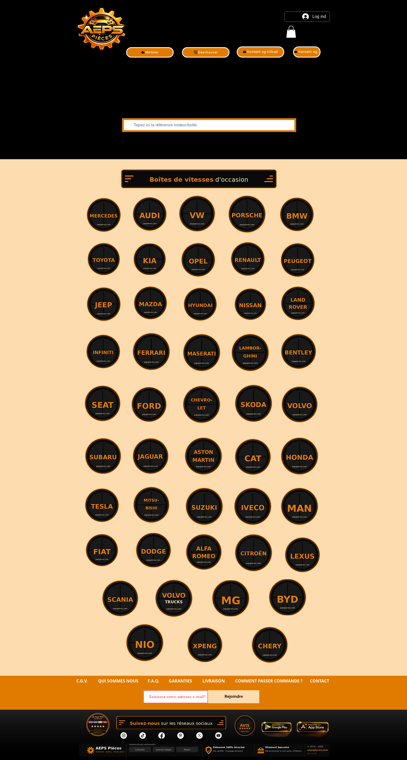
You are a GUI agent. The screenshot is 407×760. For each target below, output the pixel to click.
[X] (199, 735)
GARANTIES (180, 681)
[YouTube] (218, 735)
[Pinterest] (180, 735)
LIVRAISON (213, 681)
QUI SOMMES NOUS (118, 681)
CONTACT (319, 681)
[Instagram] (123, 735)
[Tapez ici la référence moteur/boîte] (208, 125)
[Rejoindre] (233, 696)
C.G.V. (82, 681)
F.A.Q (153, 681)
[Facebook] (161, 735)
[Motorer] (150, 52)
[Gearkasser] (205, 52)
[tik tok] (142, 735)
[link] (291, 32)
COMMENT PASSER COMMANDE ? (269, 681)
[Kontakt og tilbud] (260, 52)
